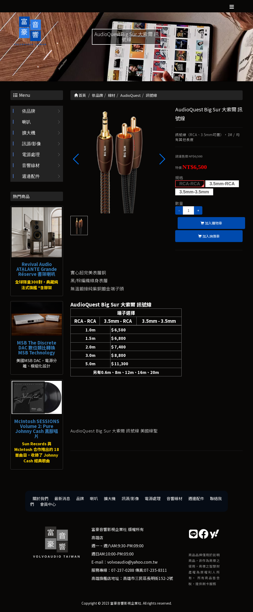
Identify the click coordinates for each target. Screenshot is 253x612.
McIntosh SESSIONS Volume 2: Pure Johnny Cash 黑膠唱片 (36, 428)
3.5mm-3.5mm (194, 191)
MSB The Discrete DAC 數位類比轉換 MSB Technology (36, 347)
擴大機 (28, 132)
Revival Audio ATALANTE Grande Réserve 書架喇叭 (36, 269)
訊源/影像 (31, 143)
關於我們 (40, 498)
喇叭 (26, 122)
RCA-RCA (189, 183)
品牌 (80, 498)
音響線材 (31, 165)
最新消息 (62, 498)
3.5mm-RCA (222, 183)
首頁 (80, 95)
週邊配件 (31, 176)
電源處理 (31, 154)
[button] (162, 159)
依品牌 (28, 111)
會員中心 (48, 504)
